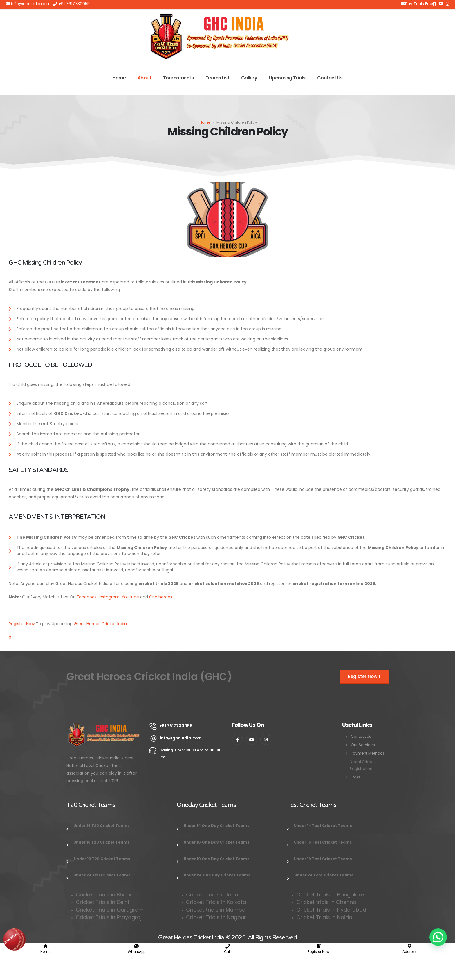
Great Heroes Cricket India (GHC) (149, 677)
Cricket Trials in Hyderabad (331, 909)
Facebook (87, 597)
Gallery (249, 77)
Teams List (217, 77)
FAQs (355, 777)
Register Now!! (364, 676)
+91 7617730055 (71, 4)
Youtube (130, 597)
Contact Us (330, 77)
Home (119, 77)
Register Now (22, 624)
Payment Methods (368, 753)
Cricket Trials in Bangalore (330, 894)
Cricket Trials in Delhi (102, 902)
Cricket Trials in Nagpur (216, 917)
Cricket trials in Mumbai (216, 909)
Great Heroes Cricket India (100, 624)
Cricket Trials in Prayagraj (109, 917)
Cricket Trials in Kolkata (216, 902)
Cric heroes (160, 597)
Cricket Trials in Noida (324, 917)
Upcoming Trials (287, 77)
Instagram (109, 597)
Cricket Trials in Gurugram (110, 909)
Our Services (363, 744)
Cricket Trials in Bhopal (105, 894)
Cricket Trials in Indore (214, 894)
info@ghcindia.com (28, 4)
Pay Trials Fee (416, 4)
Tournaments (178, 77)
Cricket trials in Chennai (327, 902)
